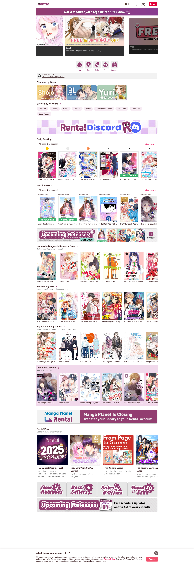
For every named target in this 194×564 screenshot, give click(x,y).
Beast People (44, 114)
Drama (65, 109)
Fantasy (55, 109)
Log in (153, 4)
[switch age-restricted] (127, 4)
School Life (122, 109)
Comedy (77, 109)
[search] (135, 4)
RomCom (42, 109)
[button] (92, 58)
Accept (152, 559)
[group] (47, 163)
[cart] (143, 4)
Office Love (136, 109)
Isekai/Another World (104, 109)
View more (149, 144)
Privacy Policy (109, 559)
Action (88, 109)
